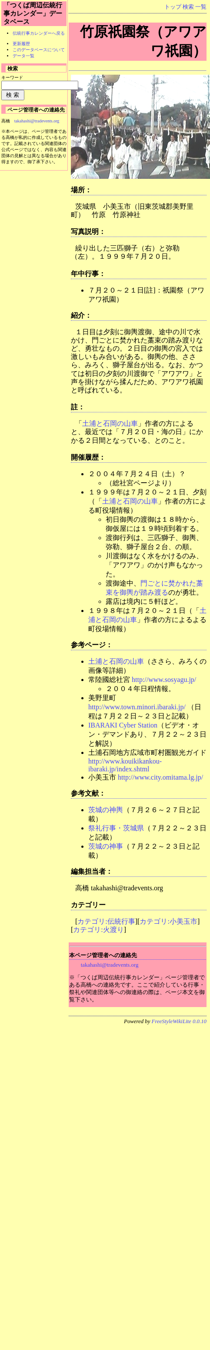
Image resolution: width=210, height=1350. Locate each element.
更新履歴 (21, 43)
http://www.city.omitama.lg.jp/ (160, 777)
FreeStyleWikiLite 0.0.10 (179, 1021)
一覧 (201, 7)
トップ (172, 7)
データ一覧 (23, 55)
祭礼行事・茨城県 (116, 828)
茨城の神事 (105, 846)
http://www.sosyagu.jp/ (164, 679)
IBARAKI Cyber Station (122, 725)
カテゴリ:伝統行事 (106, 921)
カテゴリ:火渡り (98, 929)
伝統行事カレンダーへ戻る (39, 33)
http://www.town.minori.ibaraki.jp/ (137, 707)
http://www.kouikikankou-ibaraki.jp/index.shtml (125, 765)
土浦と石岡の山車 (110, 423)
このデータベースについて (39, 49)
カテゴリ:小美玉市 (168, 921)
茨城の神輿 (105, 809)
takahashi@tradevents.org (110, 965)
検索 (188, 7)
